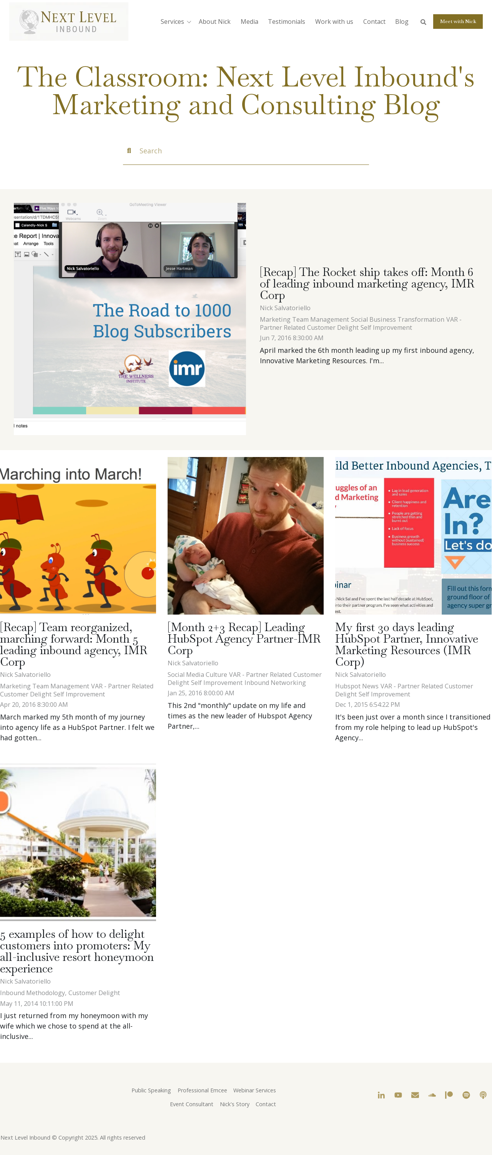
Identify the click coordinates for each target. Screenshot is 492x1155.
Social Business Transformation (397, 319)
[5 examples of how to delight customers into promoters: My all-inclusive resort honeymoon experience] (78, 842)
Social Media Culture (197, 674)
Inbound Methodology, (33, 993)
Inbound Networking (275, 682)
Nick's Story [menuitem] (234, 1104)
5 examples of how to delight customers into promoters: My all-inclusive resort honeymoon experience (77, 951)
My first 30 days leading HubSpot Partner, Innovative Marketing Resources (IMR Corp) (406, 644)
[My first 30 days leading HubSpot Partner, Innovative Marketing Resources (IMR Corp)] (413, 536)
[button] (177, 21)
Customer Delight (333, 327)
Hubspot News (357, 686)
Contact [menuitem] (266, 1104)
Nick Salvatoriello (285, 308)
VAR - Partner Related (122, 686)
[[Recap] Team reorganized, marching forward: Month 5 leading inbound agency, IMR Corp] (78, 536)
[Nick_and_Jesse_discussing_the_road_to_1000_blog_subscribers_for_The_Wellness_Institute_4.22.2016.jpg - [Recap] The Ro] (130, 320)
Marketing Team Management (304, 319)
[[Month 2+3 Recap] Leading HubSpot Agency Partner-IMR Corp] (246, 536)
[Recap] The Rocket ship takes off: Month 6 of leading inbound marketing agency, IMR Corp (367, 283)
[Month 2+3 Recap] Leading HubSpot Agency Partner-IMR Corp (244, 639)
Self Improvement (386, 327)
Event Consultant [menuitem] (191, 1104)
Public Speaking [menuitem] (151, 1090)
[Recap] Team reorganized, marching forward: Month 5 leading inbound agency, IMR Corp (73, 644)
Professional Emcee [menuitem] (202, 1090)
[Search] (246, 151)
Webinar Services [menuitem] (254, 1090)
